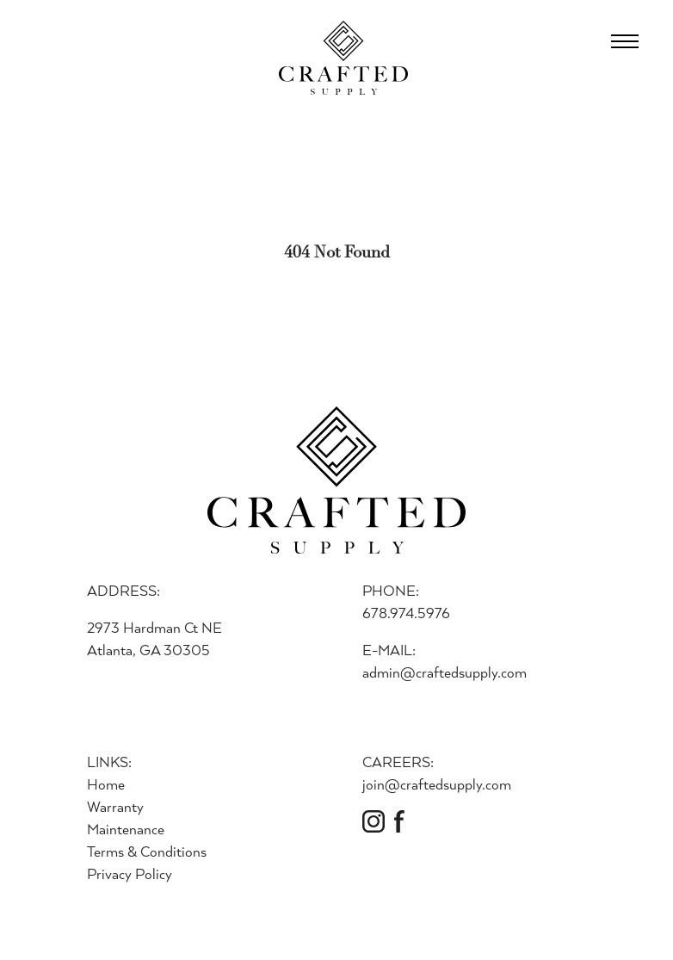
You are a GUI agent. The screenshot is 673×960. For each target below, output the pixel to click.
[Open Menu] (625, 41)
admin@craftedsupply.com (444, 672)
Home (106, 784)
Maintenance (125, 829)
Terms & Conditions (147, 851)
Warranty (115, 806)
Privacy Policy (129, 873)
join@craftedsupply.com (436, 784)
